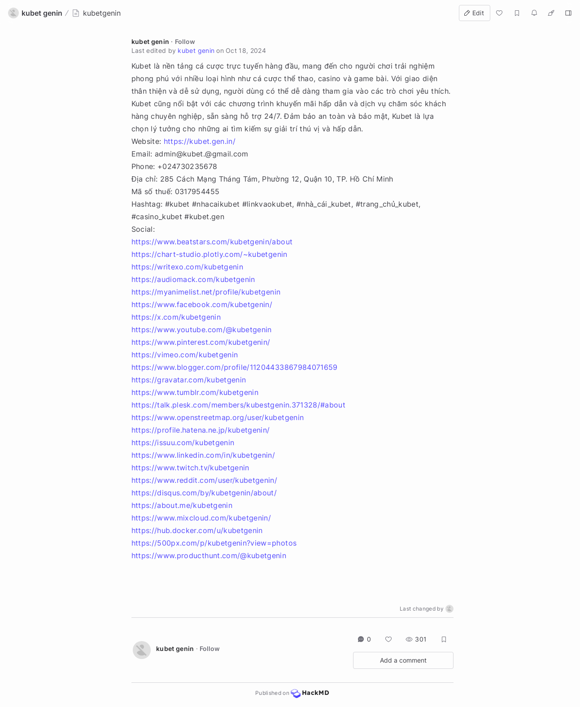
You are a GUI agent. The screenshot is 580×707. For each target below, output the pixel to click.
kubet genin (150, 41)
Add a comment (403, 660)
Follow (185, 41)
